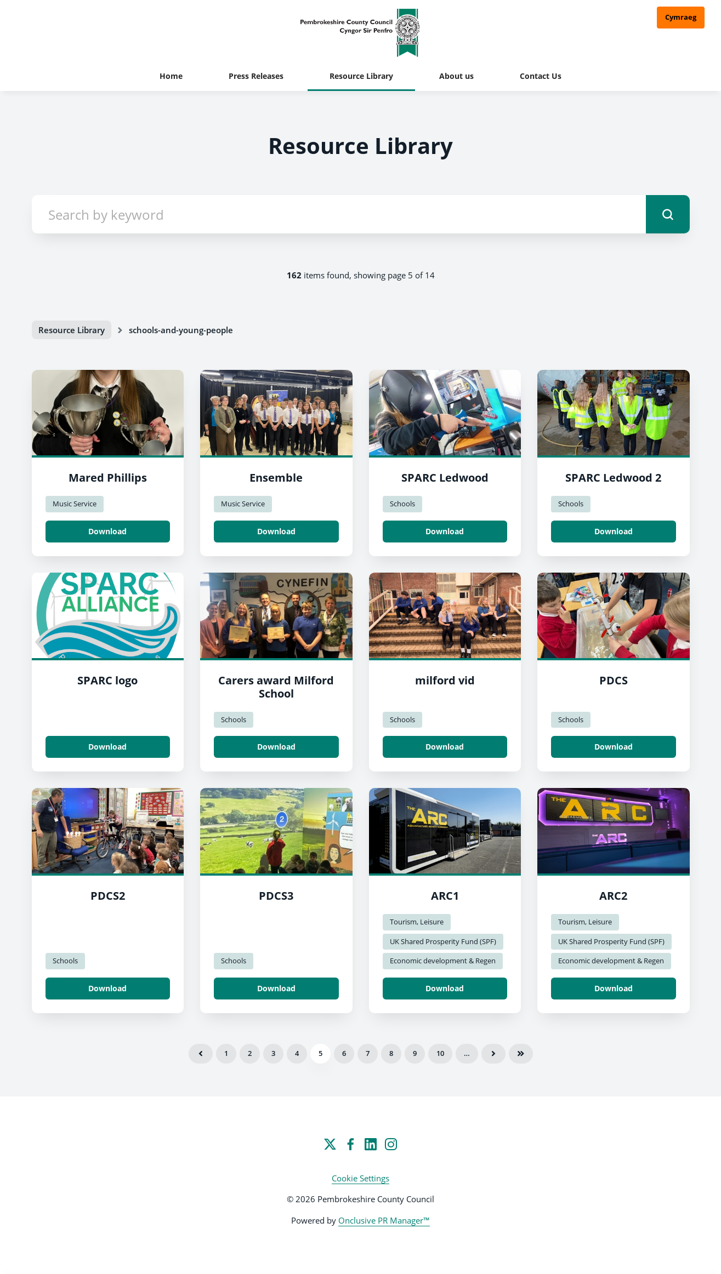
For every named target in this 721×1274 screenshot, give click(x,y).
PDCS (613, 680)
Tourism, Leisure (417, 922)
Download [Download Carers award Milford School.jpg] (276, 746)
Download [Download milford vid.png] (444, 746)
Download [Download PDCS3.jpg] (276, 988)
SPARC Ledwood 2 (613, 477)
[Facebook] (350, 1144)
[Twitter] (330, 1144)
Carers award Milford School (276, 687)
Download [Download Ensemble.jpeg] (276, 531)
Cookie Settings (360, 1178)
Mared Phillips (108, 477)
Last (521, 1054)
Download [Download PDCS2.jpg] (107, 988)
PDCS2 (107, 895)
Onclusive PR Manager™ (384, 1220)
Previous (201, 1054)
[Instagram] (391, 1144)
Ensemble (276, 477)
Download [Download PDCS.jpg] (613, 746)
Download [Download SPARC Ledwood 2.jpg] (613, 531)
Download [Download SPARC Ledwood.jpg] (444, 531)
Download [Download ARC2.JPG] (613, 988)
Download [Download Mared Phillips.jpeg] (107, 531)
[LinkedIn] (371, 1144)
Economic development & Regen (443, 961)
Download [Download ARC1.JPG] (444, 988)
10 (440, 1053)
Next (493, 1054)
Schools (402, 504)
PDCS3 (276, 895)
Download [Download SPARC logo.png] (107, 746)
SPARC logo (107, 680)
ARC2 (613, 895)
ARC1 (445, 895)
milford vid (445, 680)
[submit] (668, 214)
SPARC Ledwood (445, 477)
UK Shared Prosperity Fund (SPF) (443, 941)
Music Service (74, 504)
